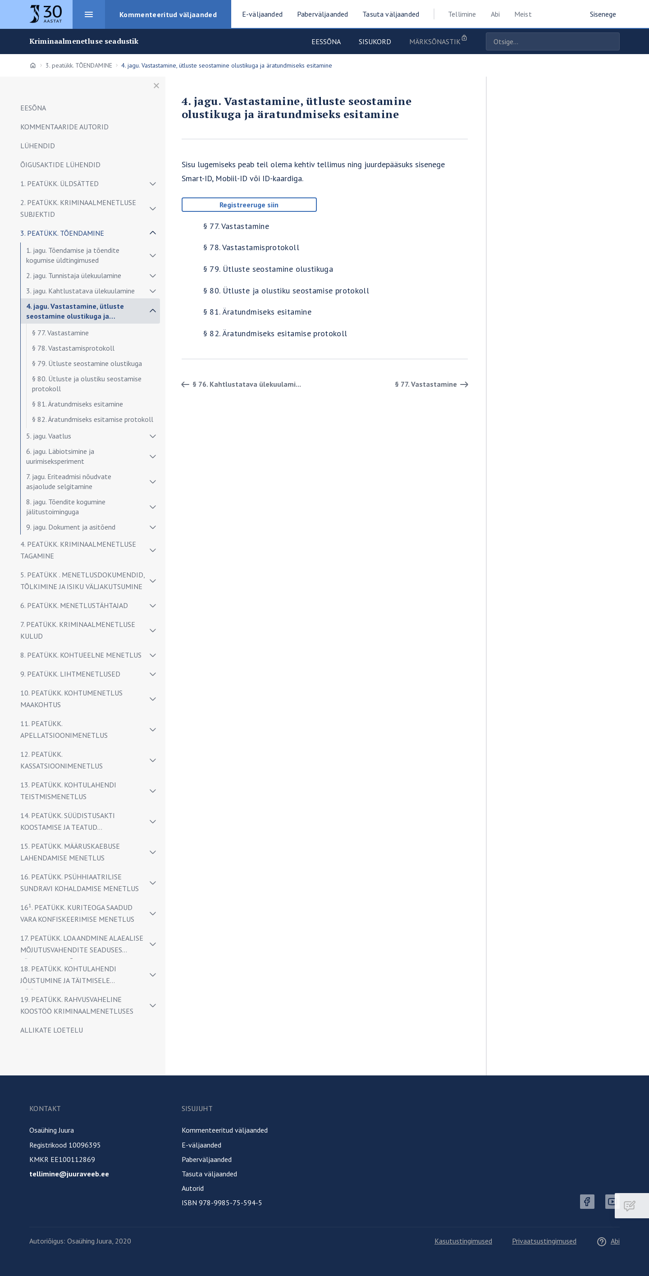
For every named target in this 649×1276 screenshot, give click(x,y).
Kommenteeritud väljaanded (225, 1129)
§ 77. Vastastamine (60, 332)
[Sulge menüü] (156, 85)
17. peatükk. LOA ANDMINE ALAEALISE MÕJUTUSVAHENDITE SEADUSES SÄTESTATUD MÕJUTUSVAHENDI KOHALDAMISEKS (81, 946)
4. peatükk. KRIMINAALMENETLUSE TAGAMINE (78, 550)
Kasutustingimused (463, 1240)
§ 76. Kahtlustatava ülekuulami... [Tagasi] (239, 384)
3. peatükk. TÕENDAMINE (79, 65)
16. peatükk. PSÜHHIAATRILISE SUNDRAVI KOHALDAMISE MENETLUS (79, 882)
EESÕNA (33, 107)
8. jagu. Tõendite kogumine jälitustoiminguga (65, 506)
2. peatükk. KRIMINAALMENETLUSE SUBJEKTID (78, 208)
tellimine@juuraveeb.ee (69, 1173)
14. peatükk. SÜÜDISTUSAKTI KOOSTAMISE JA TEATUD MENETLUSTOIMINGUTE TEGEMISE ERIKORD (76, 824)
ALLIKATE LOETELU (51, 1029)
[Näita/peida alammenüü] (152, 183)
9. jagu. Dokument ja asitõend (70, 526)
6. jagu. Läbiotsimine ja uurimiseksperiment (60, 456)
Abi (495, 13)
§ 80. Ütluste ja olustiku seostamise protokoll (87, 383)
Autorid (193, 1188)
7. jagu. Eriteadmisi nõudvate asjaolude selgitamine (68, 481)
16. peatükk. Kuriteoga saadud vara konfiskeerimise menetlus (77, 913)
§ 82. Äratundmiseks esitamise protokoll (92, 419)
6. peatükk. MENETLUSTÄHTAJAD (74, 605)
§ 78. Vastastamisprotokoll (73, 347)
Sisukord (375, 41)
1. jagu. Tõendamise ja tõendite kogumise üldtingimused (72, 255)
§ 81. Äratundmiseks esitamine (77, 403)
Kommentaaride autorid (64, 126)
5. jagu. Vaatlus (48, 435)
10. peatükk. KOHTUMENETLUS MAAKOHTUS (71, 698)
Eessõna (326, 41)
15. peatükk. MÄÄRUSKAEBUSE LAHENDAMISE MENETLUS (70, 852)
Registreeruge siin (249, 204)
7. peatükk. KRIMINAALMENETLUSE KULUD (77, 630)
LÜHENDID (37, 145)
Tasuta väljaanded (209, 1173)
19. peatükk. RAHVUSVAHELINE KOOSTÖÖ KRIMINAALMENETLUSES (76, 1005)
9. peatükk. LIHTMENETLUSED (70, 673)
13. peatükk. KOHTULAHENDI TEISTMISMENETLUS (68, 790)
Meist (523, 13)
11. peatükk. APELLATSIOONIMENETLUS (64, 729)
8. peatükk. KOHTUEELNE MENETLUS (81, 654)
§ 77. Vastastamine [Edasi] (433, 384)
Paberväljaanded (207, 1159)
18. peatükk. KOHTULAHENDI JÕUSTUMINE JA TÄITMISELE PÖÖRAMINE (68, 977)
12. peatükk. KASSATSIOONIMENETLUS (61, 760)
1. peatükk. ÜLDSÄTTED (59, 183)
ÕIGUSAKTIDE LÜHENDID (60, 164)
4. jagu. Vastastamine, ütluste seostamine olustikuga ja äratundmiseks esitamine (75, 313)
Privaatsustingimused (544, 1240)
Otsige (611, 41)
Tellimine (462, 13)
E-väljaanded (201, 1144)
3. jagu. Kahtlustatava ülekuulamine (80, 290)
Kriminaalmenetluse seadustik (83, 41)
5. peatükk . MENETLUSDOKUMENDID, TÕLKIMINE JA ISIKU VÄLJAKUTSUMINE (82, 580)
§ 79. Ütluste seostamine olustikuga (87, 363)
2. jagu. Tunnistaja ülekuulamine (73, 275)
